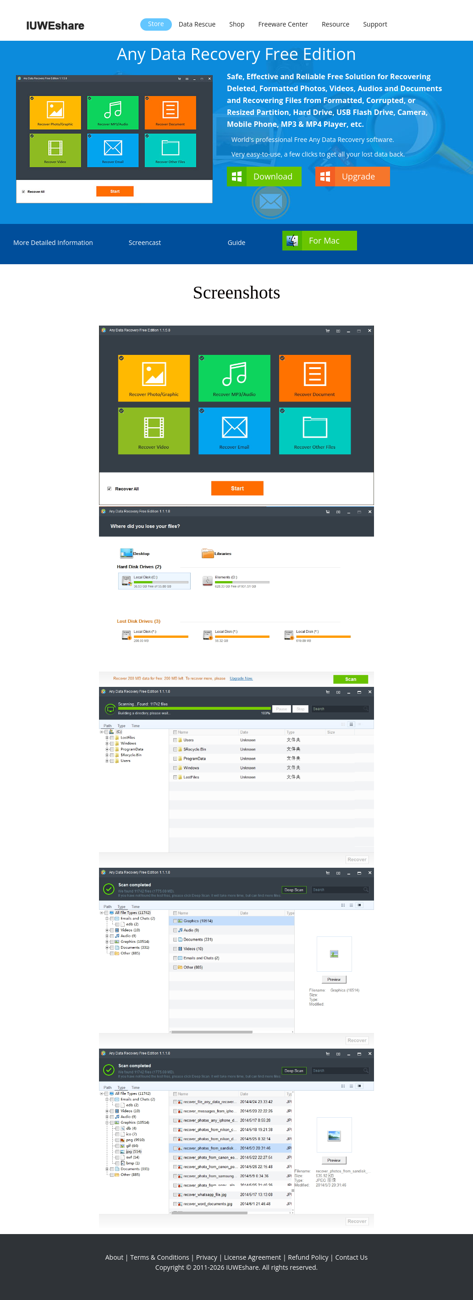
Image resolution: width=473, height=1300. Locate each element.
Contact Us (351, 1257)
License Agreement (252, 1257)
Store (156, 23)
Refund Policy (308, 1257)
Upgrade (358, 176)
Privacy (206, 1257)
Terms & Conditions (159, 1257)
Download (272, 176)
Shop (236, 24)
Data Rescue (197, 24)
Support (375, 24)
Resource (335, 24)
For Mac (324, 240)
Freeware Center (283, 24)
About (114, 1257)
